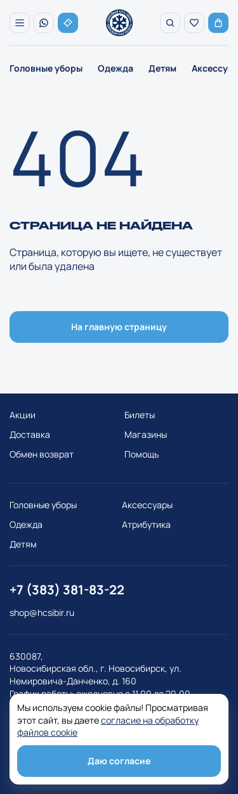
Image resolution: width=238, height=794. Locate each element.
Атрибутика (146, 524)
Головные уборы (46, 68)
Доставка (30, 434)
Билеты (139, 415)
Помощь (141, 454)
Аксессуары (147, 505)
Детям (162, 68)
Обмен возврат (42, 454)
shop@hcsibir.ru (42, 612)
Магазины (145, 434)
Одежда (115, 68)
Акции (23, 415)
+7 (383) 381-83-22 (67, 589)
